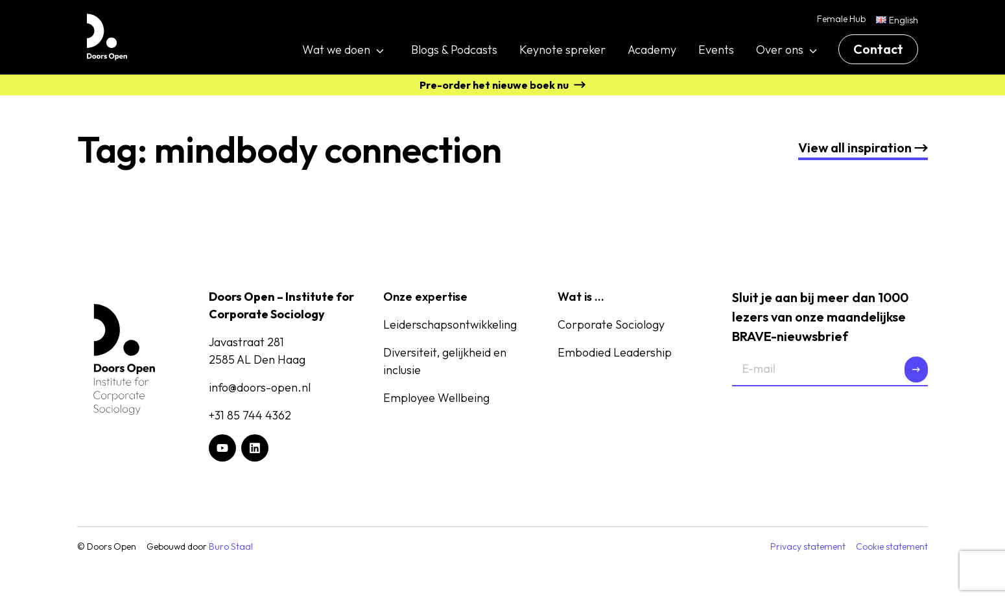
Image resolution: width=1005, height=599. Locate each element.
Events (716, 49)
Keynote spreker (562, 49)
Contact (878, 49)
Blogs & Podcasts (454, 49)
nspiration (863, 147)
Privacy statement (807, 546)
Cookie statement (892, 546)
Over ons (779, 49)
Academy (652, 49)
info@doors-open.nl (260, 387)
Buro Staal (231, 546)
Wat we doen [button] (336, 49)
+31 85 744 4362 (250, 415)
